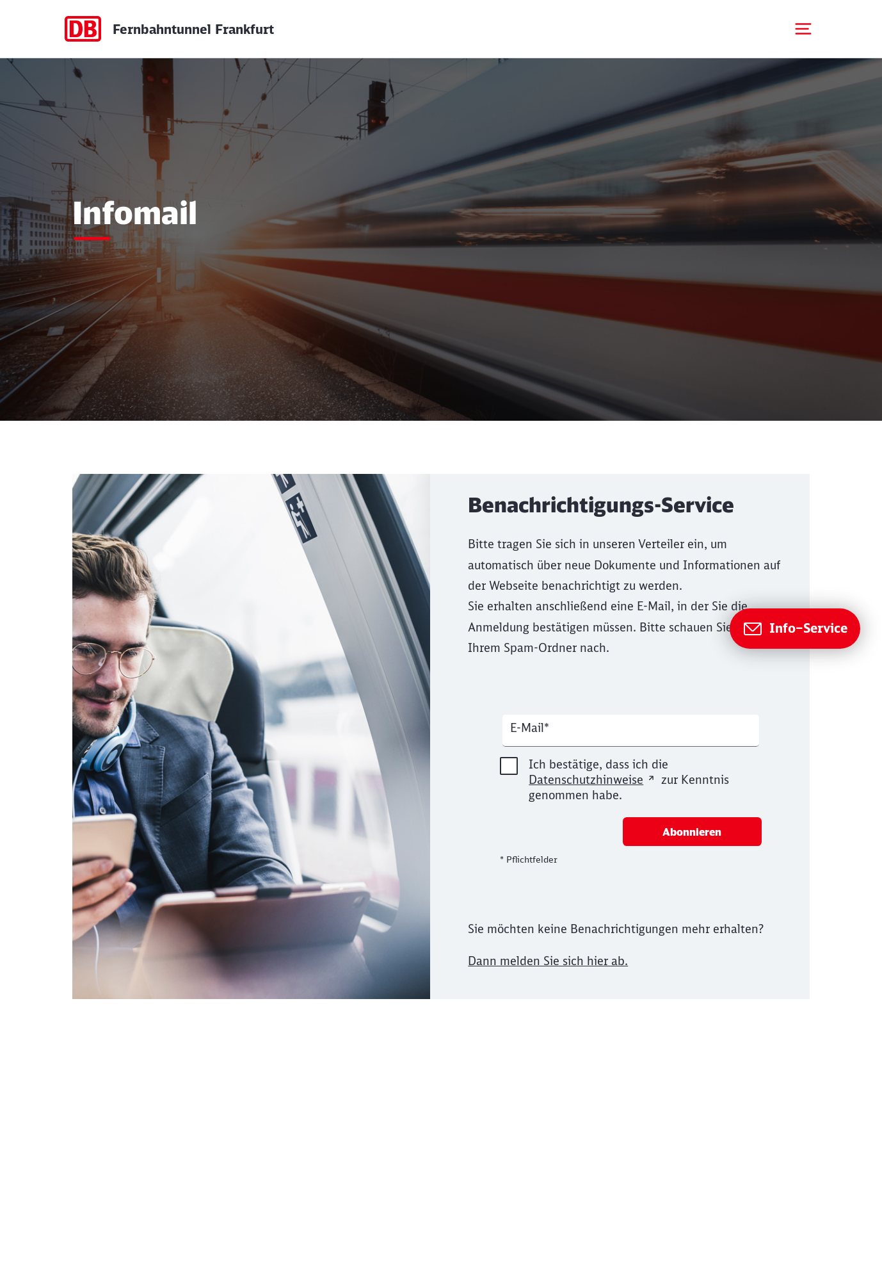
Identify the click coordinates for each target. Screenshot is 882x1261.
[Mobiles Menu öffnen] (803, 29)
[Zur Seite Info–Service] (794, 629)
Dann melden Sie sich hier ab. (548, 961)
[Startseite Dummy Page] (168, 29)
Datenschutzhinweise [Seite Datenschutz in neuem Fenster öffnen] (586, 779)
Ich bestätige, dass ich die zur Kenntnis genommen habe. (614, 779)
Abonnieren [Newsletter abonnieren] (691, 832)
